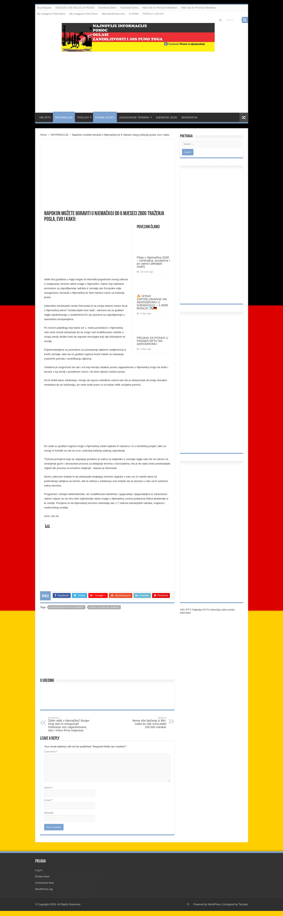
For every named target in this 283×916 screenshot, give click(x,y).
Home (43, 134)
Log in (38, 870)
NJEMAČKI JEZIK (166, 117)
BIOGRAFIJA (189, 117)
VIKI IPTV (45, 117)
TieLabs (243, 904)
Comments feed (44, 882)
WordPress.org (44, 889)
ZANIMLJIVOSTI (105, 117)
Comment (50, 751)
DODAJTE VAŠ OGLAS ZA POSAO (75, 7)
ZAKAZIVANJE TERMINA (134, 117)
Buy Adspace (44, 7)
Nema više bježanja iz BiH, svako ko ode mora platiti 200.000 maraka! (145, 722)
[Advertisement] (141, 80)
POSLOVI (83, 117)
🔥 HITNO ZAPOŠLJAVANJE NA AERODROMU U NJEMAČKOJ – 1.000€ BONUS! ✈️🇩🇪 (152, 302)
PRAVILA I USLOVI (153, 13)
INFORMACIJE (64, 117)
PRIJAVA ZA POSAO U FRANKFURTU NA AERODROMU (152, 341)
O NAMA (133, 13)
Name (48, 787)
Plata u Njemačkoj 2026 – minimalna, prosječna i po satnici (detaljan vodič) (153, 262)
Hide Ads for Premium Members (160, 7)
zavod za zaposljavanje (105, 607)
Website (49, 812)
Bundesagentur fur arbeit (67, 607)
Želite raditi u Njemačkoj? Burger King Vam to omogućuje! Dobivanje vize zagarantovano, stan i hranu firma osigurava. (69, 724)
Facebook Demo (107, 7)
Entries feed (42, 876)
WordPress (214, 904)
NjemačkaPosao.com (113, 13)
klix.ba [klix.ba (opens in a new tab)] (55, 516)
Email (48, 800)
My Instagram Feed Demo (51, 13)
